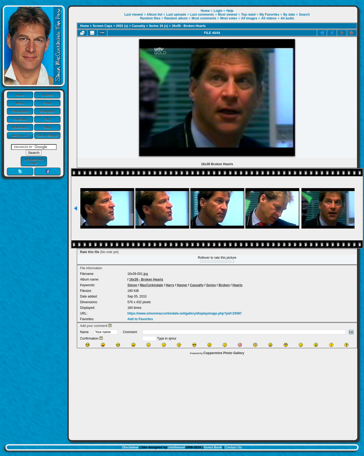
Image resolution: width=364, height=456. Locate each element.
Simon (132, 285)
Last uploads (176, 14)
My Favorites (269, 14)
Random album (176, 18)
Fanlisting (20, 119)
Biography (47, 111)
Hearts (237, 285)
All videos (269, 18)
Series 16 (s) (158, 26)
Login (218, 11)
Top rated (248, 14)
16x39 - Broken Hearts (189, 26)
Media (20, 103)
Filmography (20, 111)
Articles (47, 94)
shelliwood (176, 447)
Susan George (47, 135)
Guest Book (213, 447)
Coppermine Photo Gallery (223, 353)
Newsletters (20, 127)
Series (211, 285)
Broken (224, 285)
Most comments (204, 18)
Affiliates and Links (33, 161)
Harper (182, 285)
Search (304, 14)
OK (351, 332)
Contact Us (233, 447)
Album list (154, 14)
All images (249, 18)
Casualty (138, 26)
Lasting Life (20, 135)
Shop (47, 127)
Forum (47, 103)
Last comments (202, 14)
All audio (287, 18)
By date (289, 14)
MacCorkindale (151, 285)
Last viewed (133, 14)
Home (20, 94)
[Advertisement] (213, 396)
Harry (170, 285)
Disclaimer (130, 447)
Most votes (228, 18)
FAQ (47, 119)
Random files (150, 18)
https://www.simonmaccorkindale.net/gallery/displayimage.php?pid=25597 (184, 313)
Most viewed (227, 14)
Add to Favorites (140, 319)
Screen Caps (102, 26)
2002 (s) (122, 26)
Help (229, 11)
